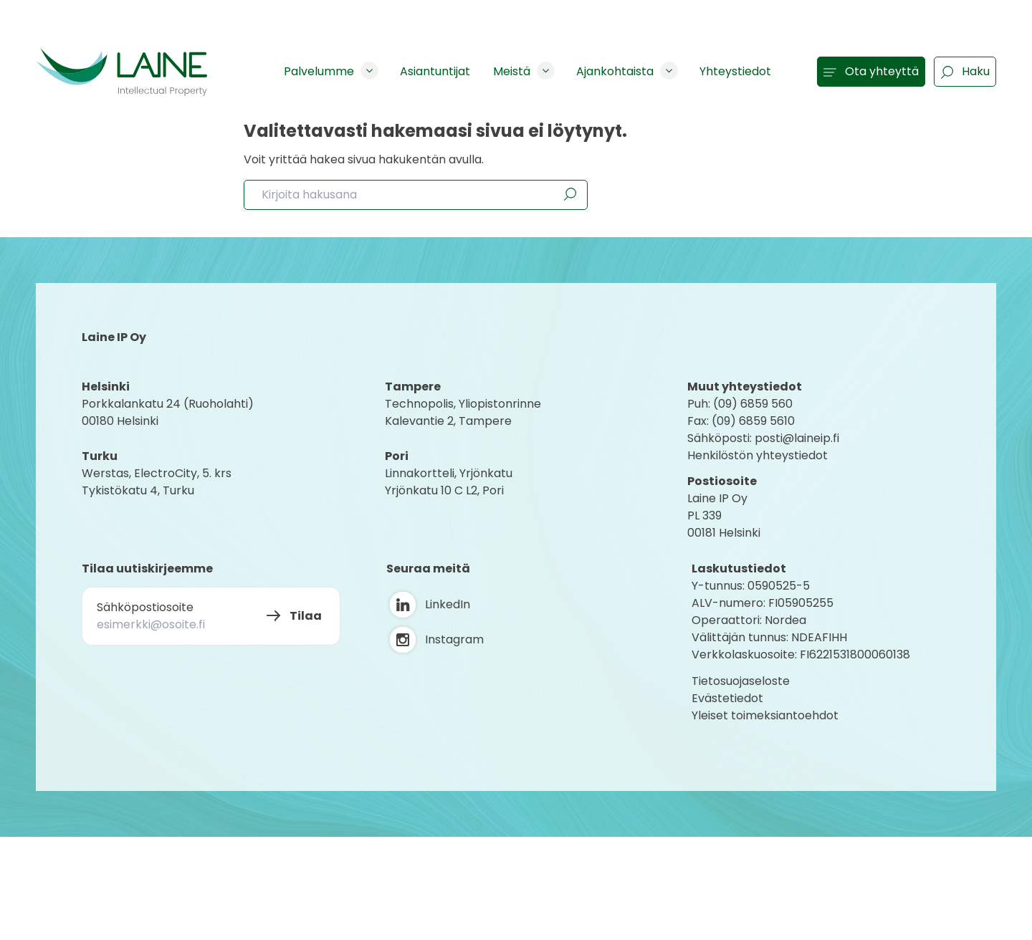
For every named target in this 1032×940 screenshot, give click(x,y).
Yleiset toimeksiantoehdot (765, 715)
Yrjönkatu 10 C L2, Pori (444, 490)
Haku (965, 71)
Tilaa (306, 616)
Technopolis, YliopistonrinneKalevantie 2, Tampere (463, 412)
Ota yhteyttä (871, 71)
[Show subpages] (369, 71)
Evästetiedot (727, 698)
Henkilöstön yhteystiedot (757, 455)
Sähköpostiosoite (145, 607)
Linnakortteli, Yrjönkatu (448, 473)
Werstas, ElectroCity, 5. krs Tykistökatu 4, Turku (158, 482)
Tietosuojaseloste (741, 681)
